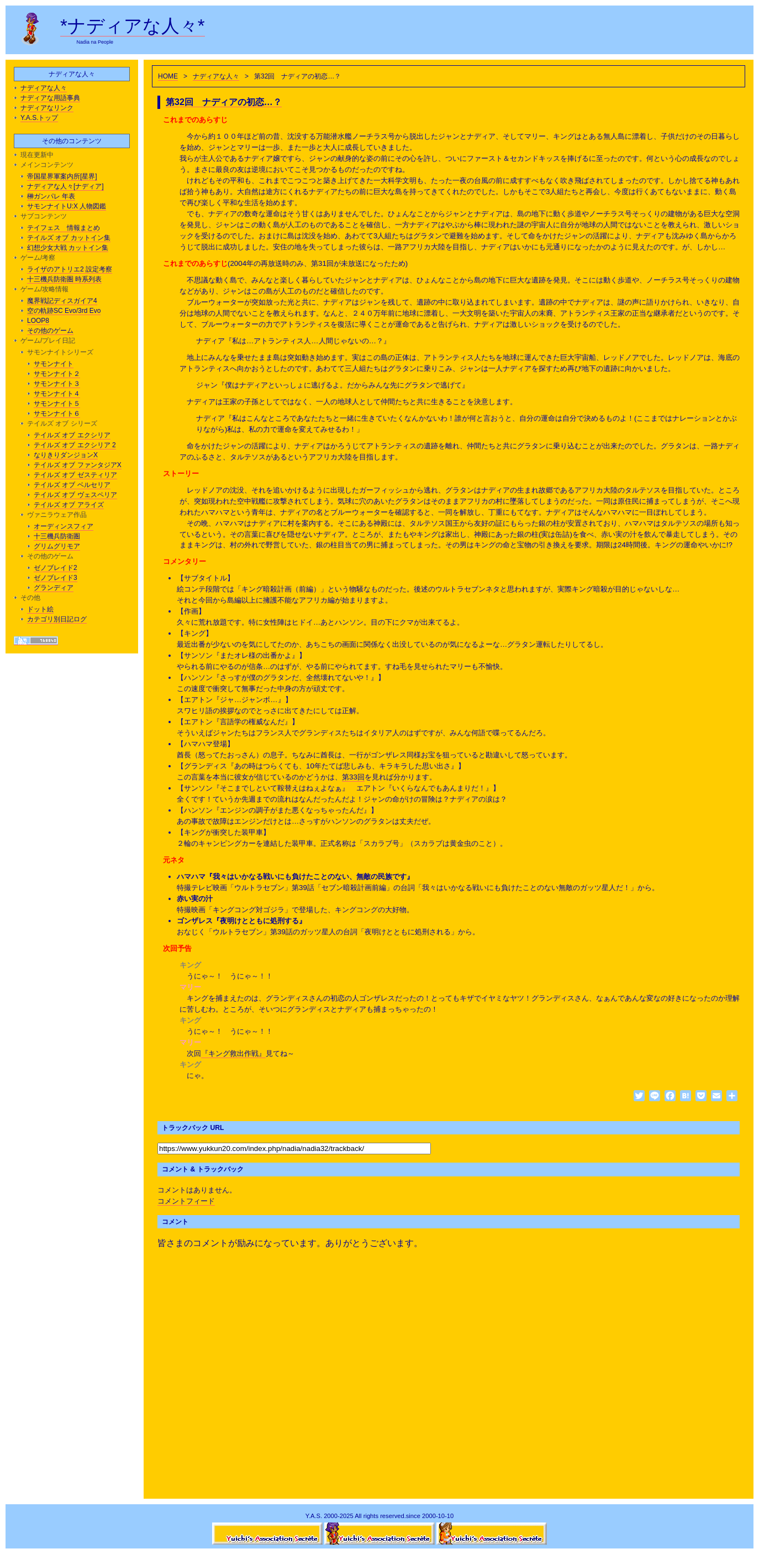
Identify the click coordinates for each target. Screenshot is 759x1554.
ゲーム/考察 (37, 257)
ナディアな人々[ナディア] (65, 186)
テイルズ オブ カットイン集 (68, 238)
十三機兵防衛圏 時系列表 (64, 279)
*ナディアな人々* (132, 25)
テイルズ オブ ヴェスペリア (75, 495)
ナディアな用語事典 (50, 98)
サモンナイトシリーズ (60, 352)
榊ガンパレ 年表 (51, 196)
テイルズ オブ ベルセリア (72, 485)
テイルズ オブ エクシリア (72, 435)
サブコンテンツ (43, 216)
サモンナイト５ (57, 403)
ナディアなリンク (46, 108)
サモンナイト (53, 364)
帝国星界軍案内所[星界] (62, 176)
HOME (168, 76)
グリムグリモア (57, 546)
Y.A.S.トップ (39, 118)
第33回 (353, 777)
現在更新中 (37, 155)
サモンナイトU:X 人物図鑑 (66, 206)
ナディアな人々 (216, 76)
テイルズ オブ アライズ (69, 505)
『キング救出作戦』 (233, 1053)
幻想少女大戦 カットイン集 (67, 248)
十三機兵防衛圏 (57, 536)
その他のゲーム (50, 330)
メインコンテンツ (46, 165)
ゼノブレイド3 (55, 578)
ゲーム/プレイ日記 (47, 340)
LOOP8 (38, 321)
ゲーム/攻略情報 (44, 289)
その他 (30, 597)
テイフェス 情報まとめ (63, 228)
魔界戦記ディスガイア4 (62, 301)
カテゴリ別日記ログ (57, 619)
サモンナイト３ (57, 384)
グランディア (53, 588)
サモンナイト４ (57, 393)
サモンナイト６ (57, 413)
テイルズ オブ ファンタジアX (78, 465)
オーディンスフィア (63, 526)
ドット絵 (40, 609)
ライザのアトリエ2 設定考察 (69, 269)
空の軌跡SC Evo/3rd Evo (64, 311)
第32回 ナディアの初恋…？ (224, 102)
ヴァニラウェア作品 (57, 515)
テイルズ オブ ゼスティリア (75, 475)
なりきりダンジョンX (66, 455)
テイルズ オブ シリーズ (62, 423)
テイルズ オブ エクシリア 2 (75, 445)
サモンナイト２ (57, 374)
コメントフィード (186, 1201)
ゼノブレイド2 (55, 568)
